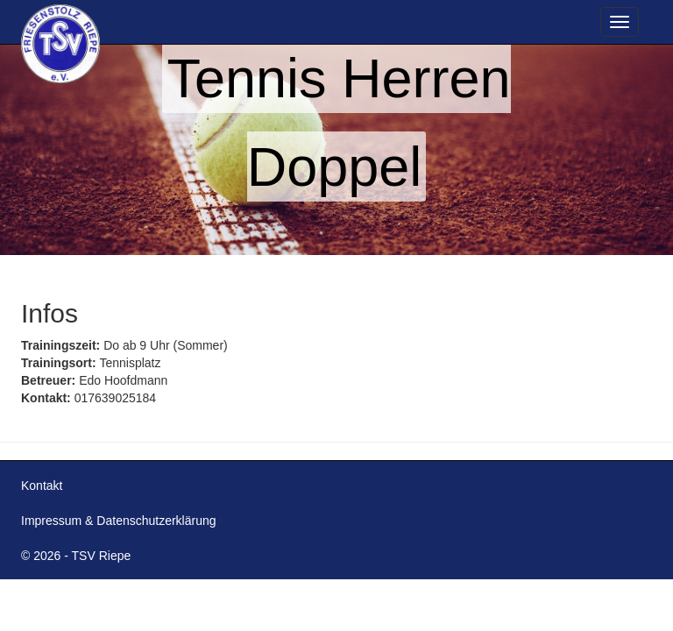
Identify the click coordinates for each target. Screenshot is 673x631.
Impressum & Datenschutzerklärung (118, 521)
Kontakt (41, 486)
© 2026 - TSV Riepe (76, 556)
